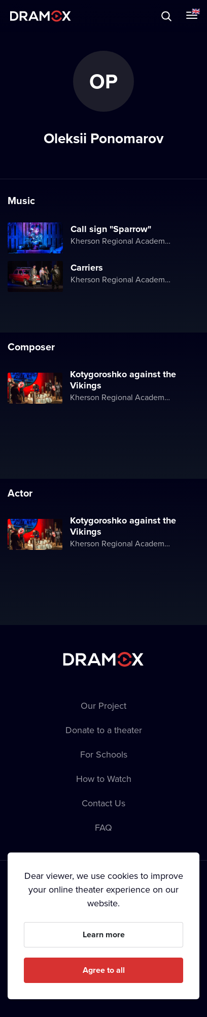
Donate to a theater (103, 730)
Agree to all (104, 970)
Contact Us (103, 803)
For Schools (103, 754)
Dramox (40, 16)
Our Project (103, 705)
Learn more (104, 934)
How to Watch (103, 778)
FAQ (103, 827)
